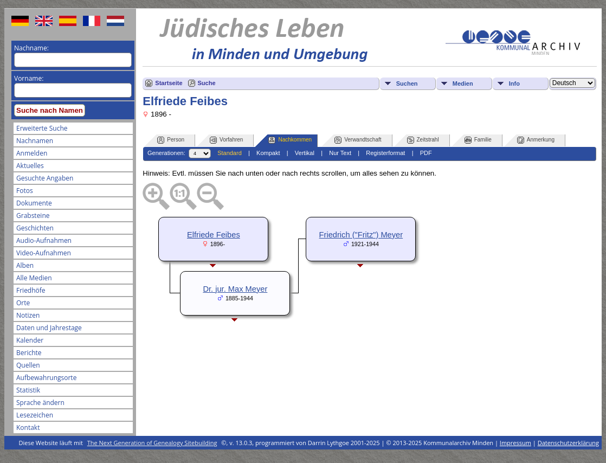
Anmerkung (536, 140)
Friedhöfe (31, 290)
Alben (25, 265)
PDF (426, 153)
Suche (207, 83)
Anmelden (31, 153)
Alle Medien (34, 277)
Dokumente (34, 203)
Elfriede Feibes (213, 234)
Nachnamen (34, 140)
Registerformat (385, 153)
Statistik (28, 390)
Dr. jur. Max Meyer (235, 289)
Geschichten (35, 228)
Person (170, 140)
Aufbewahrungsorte (46, 377)
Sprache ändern (40, 402)
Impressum (515, 443)
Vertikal (304, 153)
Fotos (24, 190)
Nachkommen (290, 140)
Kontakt (28, 427)
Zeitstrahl (423, 140)
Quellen (28, 365)
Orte (23, 302)
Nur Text (340, 153)
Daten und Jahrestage (49, 327)
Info (514, 83)
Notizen (28, 315)
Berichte (29, 352)
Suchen (407, 83)
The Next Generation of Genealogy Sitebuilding (152, 443)
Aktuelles (30, 165)
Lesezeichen (34, 415)
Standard (229, 153)
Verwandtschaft (357, 140)
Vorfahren (226, 140)
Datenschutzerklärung (568, 443)
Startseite (168, 83)
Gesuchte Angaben (44, 178)
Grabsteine (33, 215)
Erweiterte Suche (41, 128)
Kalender (29, 340)
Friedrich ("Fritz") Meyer (361, 234)
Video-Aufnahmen (43, 253)
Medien (463, 83)
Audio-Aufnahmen (44, 240)
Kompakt (268, 153)
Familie (478, 140)
